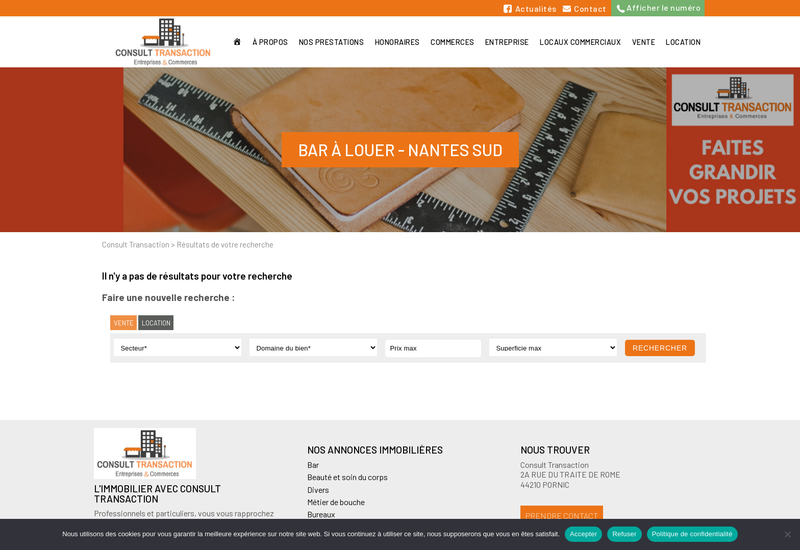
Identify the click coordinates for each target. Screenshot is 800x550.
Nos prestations (329, 42)
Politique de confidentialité (692, 534)
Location (683, 42)
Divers (318, 489)
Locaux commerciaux (579, 42)
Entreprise (506, 42)
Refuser (624, 534)
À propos (268, 42)
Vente (643, 42)
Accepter (583, 534)
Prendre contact (562, 515)
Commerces (451, 42)
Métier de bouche (336, 502)
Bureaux (321, 514)
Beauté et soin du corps (347, 477)
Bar (313, 464)
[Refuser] (787, 534)
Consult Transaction (135, 244)
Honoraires (395, 42)
